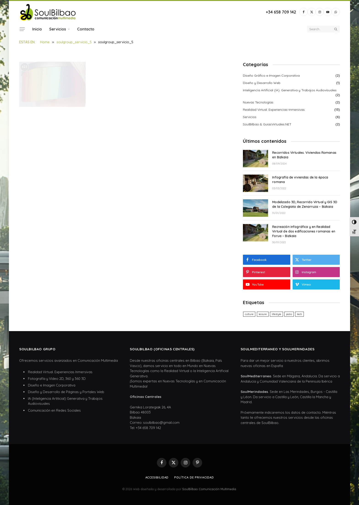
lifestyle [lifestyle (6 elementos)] (276, 314)
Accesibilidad (157, 477)
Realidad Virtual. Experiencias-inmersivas (274, 110)
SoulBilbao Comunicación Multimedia (209, 489)
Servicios (57, 29)
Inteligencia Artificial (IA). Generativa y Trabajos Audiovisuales (290, 90)
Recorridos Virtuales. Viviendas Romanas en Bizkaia (304, 155)
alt (24, 67)
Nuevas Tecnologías (258, 102)
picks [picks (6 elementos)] (289, 314)
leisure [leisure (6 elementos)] (263, 314)
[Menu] (22, 29)
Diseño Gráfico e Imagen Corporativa (271, 75)
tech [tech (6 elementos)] (299, 314)
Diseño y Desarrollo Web (261, 83)
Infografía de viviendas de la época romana (300, 179)
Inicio (37, 29)
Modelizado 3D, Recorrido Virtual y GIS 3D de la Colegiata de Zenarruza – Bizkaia (304, 204)
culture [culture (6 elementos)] (249, 314)
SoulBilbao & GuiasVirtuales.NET (267, 124)
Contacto (85, 29)
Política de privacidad (194, 477)
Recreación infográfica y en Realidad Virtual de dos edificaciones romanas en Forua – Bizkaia (303, 231)
